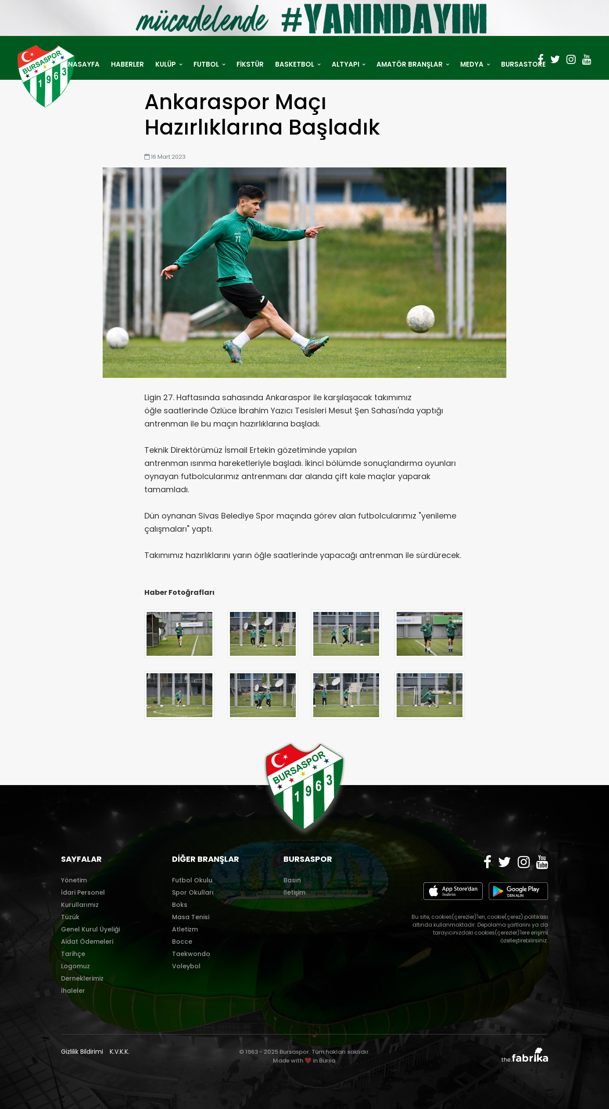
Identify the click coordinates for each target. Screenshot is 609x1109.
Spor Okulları (193, 892)
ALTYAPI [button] (346, 64)
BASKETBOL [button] (295, 64)
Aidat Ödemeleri (87, 941)
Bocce (182, 941)
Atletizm (185, 929)
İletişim (294, 892)
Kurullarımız (80, 904)
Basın (292, 880)
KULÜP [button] (166, 64)
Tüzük (70, 917)
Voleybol (186, 966)
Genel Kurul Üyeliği (90, 929)
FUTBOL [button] (207, 64)
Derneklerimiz (82, 978)
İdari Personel (83, 892)
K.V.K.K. (119, 1051)
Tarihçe (73, 953)
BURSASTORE (523, 64)
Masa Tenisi (190, 917)
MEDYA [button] (472, 64)
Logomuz (75, 966)
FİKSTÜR (250, 64)
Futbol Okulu (192, 880)
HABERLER (127, 64)
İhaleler (73, 990)
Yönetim (74, 880)
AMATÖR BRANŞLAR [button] (410, 64)
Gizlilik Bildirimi (82, 1051)
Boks (179, 904)
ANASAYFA (81, 64)
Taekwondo (191, 953)
